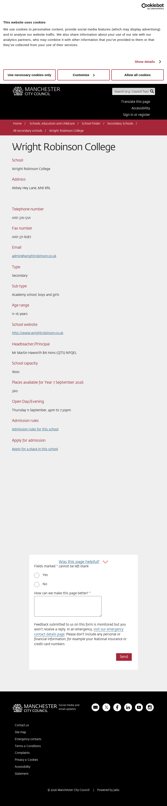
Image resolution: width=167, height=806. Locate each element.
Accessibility (141, 108)
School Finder (91, 123)
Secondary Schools (120, 123)
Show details (145, 61)
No (45, 584)
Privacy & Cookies (26, 760)
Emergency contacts (28, 739)
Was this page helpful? (79, 562)
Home (17, 123)
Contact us (22, 725)
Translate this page (135, 101)
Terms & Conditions (28, 746)
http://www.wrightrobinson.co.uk (37, 333)
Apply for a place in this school (35, 449)
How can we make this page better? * (62, 593)
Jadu (116, 790)
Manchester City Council (36, 92)
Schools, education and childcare (52, 123)
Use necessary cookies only (29, 75)
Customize (84, 75)
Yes (45, 575)
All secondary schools (27, 130)
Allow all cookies (137, 75)
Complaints (22, 753)
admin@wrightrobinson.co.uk (34, 256)
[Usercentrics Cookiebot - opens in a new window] (145, 6)
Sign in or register (136, 115)
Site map (20, 732)
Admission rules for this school (35, 429)
